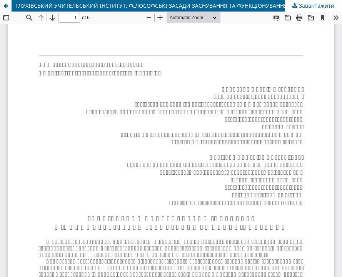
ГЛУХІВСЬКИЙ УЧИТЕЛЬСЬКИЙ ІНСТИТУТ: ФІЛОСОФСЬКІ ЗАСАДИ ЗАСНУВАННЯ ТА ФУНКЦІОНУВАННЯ (151, 5)
